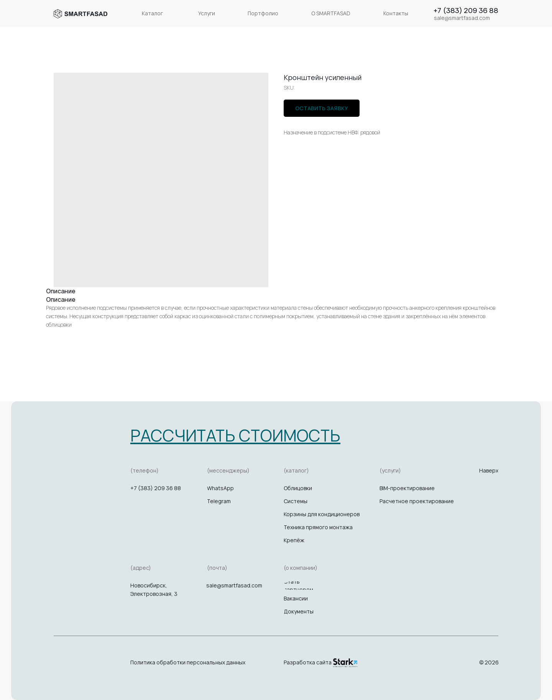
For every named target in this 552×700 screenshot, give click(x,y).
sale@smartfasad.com (234, 585)
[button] (235, 435)
